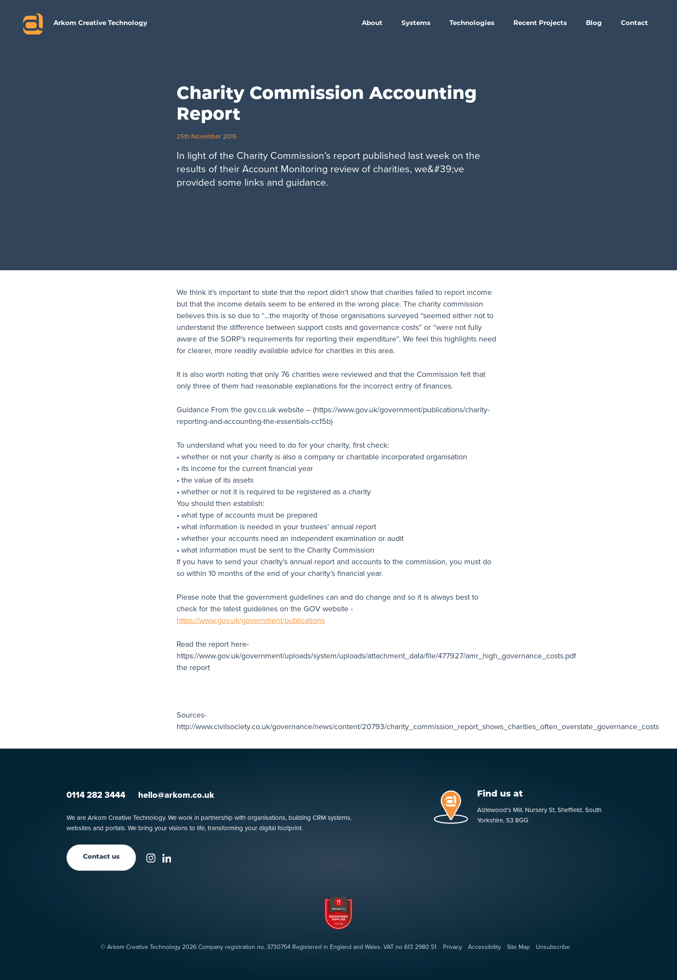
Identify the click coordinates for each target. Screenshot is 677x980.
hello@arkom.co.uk (176, 794)
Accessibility (484, 947)
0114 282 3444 (95, 794)
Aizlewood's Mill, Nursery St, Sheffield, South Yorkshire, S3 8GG (539, 815)
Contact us (101, 857)
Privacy (452, 947)
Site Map (518, 947)
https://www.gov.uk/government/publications (251, 620)
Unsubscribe (553, 947)
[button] (416, 24)
